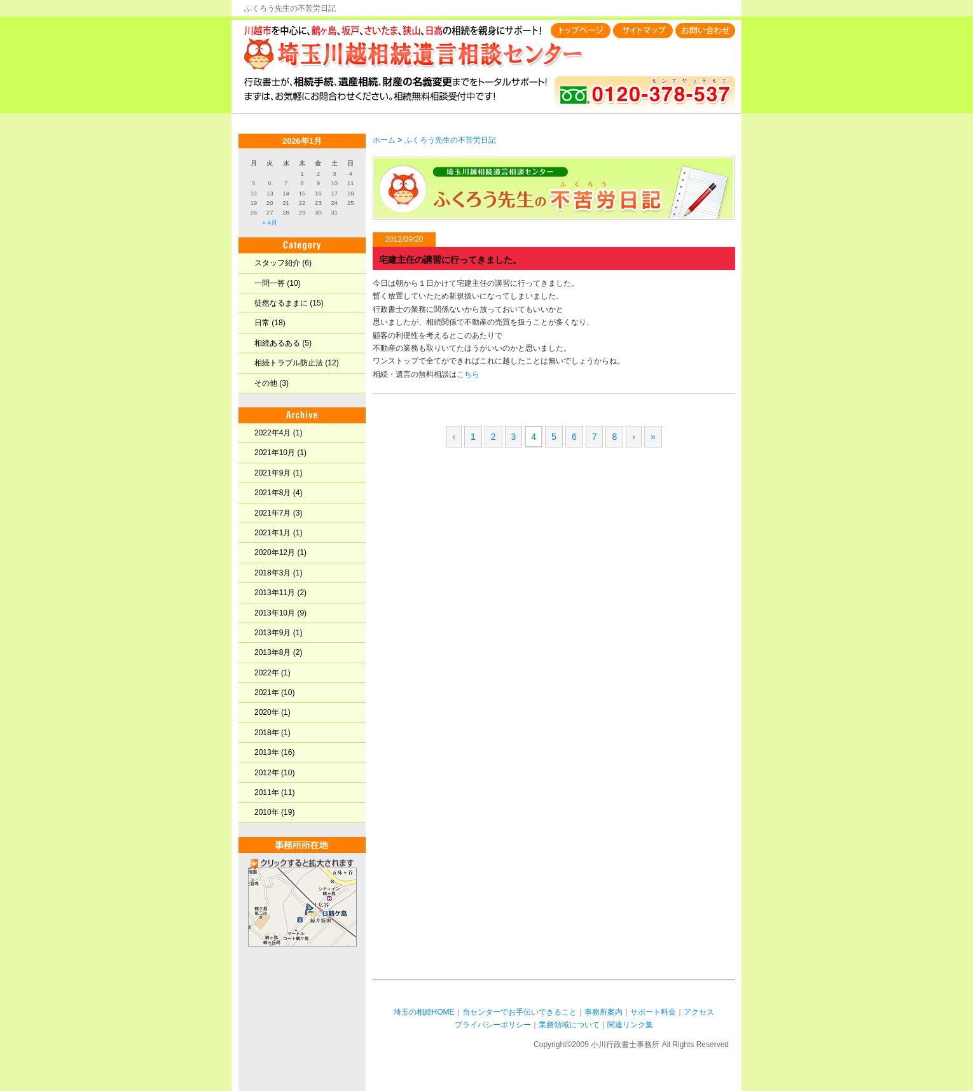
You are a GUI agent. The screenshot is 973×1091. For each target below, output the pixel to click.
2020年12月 (274, 552)
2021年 (266, 692)
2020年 (266, 712)
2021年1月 (272, 532)
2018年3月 (272, 572)
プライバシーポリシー (493, 1024)
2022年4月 (272, 432)
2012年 (266, 772)
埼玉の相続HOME (424, 1012)
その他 (265, 383)
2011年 (266, 792)
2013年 (266, 752)
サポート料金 (653, 1012)
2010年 (266, 812)
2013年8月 (272, 652)
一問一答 (269, 283)
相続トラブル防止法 (288, 362)
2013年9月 (272, 632)
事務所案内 (603, 1012)
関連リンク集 (630, 1024)
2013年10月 (274, 613)
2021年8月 (272, 492)
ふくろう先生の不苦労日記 (450, 140)
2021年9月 (272, 472)
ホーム (384, 140)
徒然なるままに (281, 303)
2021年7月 (272, 513)
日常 (262, 322)
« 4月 (269, 222)
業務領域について (569, 1024)
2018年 (266, 732)
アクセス (699, 1012)
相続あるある (277, 343)
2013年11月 (274, 592)
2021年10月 (274, 452)
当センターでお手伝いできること (519, 1012)
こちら (468, 374)
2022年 (266, 672)
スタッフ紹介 (277, 262)
